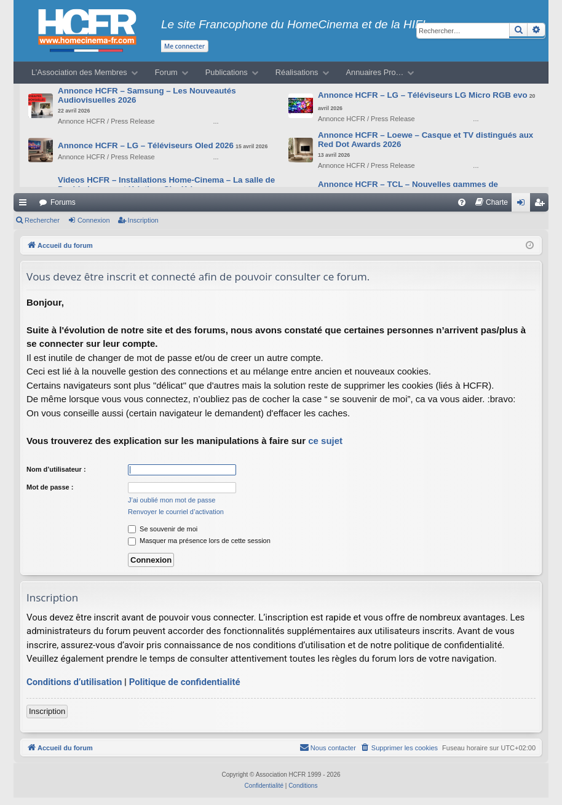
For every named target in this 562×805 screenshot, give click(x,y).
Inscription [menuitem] (542, 205)
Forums (63, 202)
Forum (166, 72)
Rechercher (42, 220)
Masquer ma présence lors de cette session (199, 540)
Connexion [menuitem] (523, 205)
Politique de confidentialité (184, 682)
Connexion (93, 220)
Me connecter (184, 46)
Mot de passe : (49, 487)
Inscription (143, 220)
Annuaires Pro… (375, 72)
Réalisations (297, 72)
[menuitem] (462, 202)
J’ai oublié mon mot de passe (171, 500)
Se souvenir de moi (162, 529)
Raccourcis (25, 205)
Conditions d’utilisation (74, 682)
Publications (226, 72)
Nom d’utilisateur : (56, 469)
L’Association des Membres (79, 72)
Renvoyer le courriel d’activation (176, 511)
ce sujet (325, 440)
